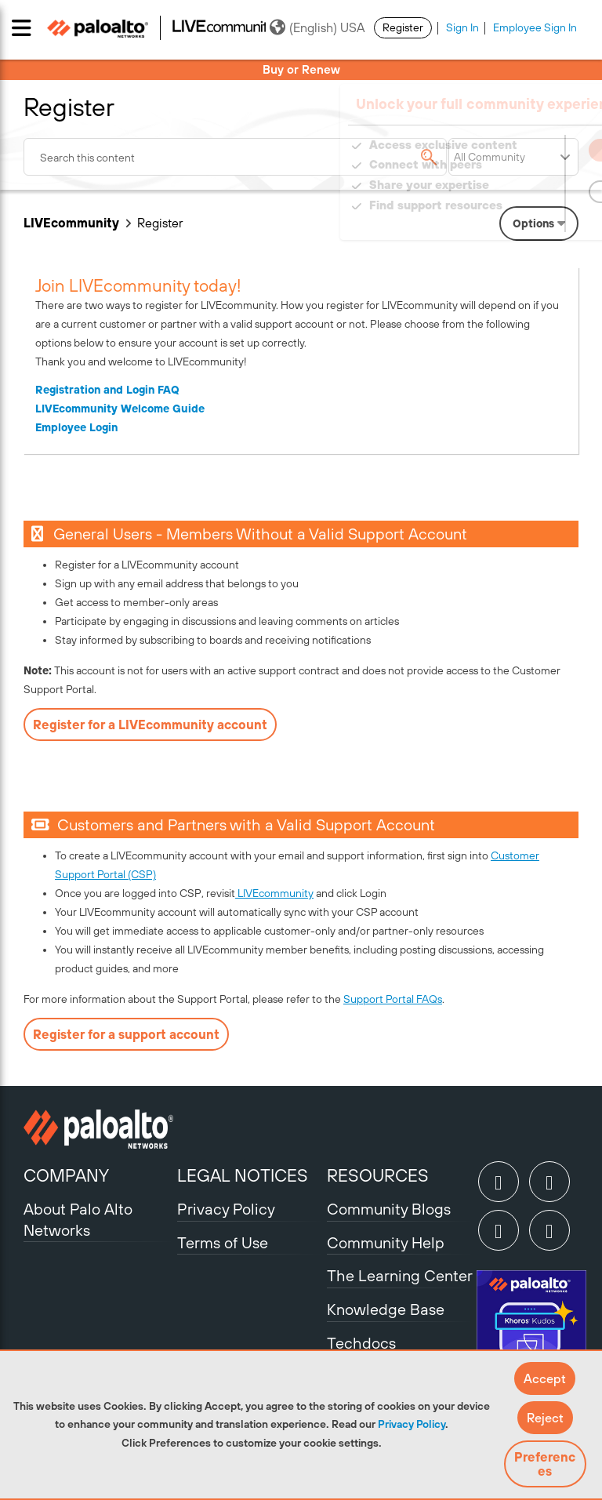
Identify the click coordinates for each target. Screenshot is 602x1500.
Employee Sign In (535, 27)
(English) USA (317, 27)
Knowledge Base (385, 1309)
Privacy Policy (411, 1424)
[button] (544, 1378)
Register (403, 27)
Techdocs (361, 1343)
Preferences (544, 1464)
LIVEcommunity (71, 223)
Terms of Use (222, 1242)
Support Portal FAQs (392, 999)
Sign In (462, 27)
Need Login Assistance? (508, 220)
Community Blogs (389, 1209)
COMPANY (66, 1175)
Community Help (385, 1242)
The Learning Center (400, 1275)
